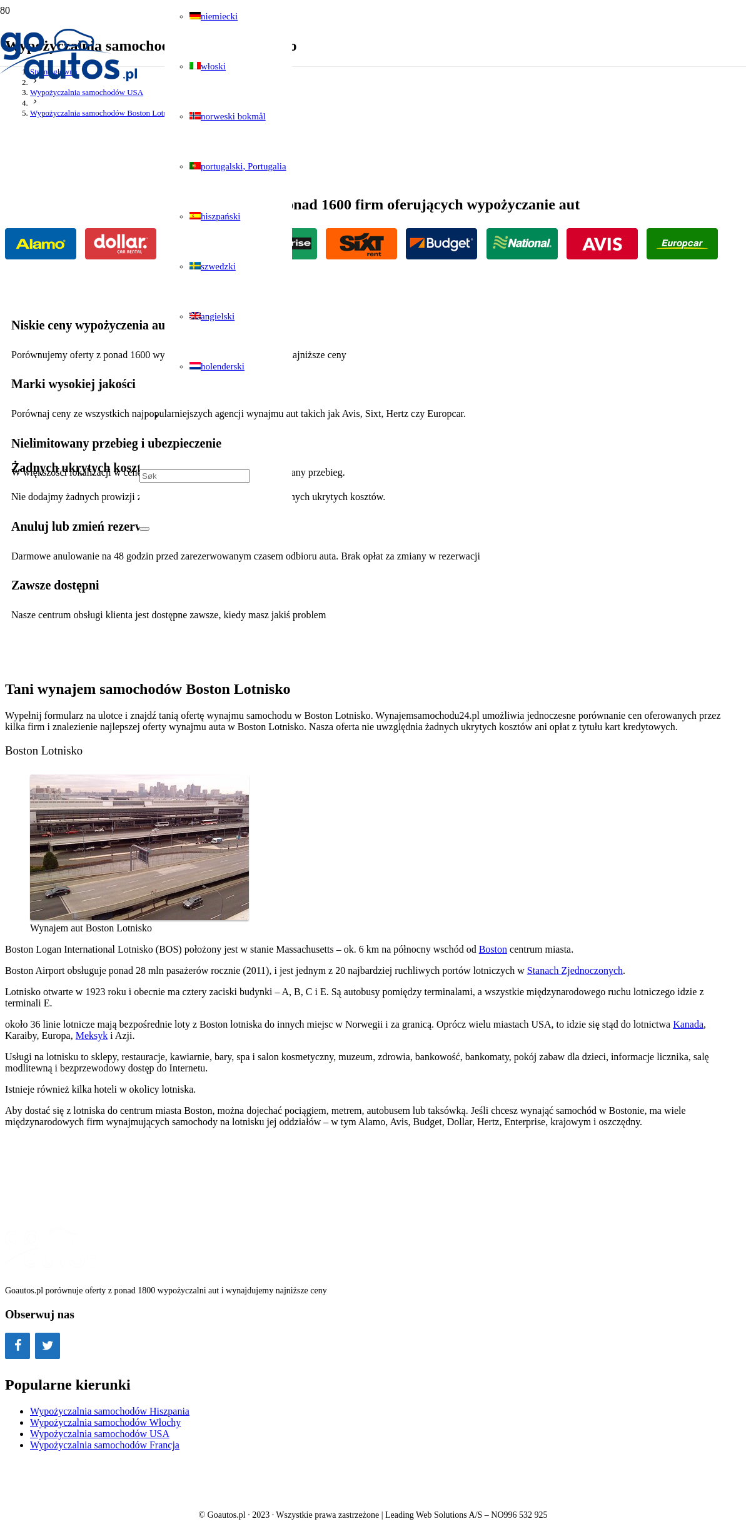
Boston (493, 949)
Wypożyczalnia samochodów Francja (104, 1445)
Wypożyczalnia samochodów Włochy (105, 1422)
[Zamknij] (144, 529)
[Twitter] (47, 1346)
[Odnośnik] (69, 79)
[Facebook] (17, 1346)
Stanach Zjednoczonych (575, 970)
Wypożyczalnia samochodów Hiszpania (109, 1411)
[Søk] (194, 476)
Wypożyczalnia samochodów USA (99, 1433)
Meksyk (92, 1035)
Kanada (688, 1024)
